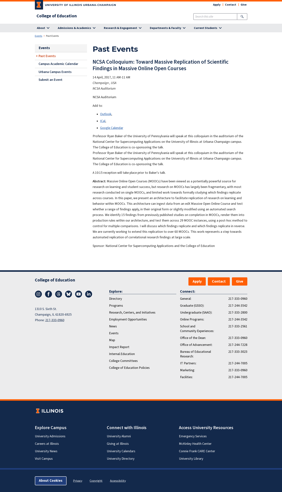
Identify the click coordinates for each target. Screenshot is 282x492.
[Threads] (58, 297)
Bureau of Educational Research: (195, 354)
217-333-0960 (54, 320)
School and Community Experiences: (197, 328)
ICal (102, 121)
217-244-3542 (237, 305)
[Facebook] (48, 297)
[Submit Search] (242, 16)
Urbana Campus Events (55, 72)
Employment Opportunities (128, 319)
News (113, 326)
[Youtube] (78, 297)
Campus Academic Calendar (58, 64)
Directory (115, 298)
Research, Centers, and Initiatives (132, 312)
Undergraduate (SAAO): (196, 312)
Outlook (105, 114)
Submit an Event (50, 79)
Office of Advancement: (196, 344)
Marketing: (187, 370)
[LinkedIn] (88, 297)
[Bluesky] (68, 297)
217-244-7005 (237, 363)
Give (244, 5)
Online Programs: (192, 319)
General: (185, 298)
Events (38, 36)
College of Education (57, 16)
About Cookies (50, 480)
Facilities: (186, 377)
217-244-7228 (237, 344)
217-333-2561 (237, 326)
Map (112, 340)
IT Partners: (188, 363)
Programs (116, 305)
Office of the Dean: (193, 338)
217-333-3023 (237, 351)
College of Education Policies (129, 367)
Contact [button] (230, 5)
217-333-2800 (237, 312)
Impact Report (119, 347)
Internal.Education (122, 354)
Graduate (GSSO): (192, 305)
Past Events (47, 56)
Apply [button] (216, 5)
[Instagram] (38, 297)
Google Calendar (111, 128)
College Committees (123, 361)
